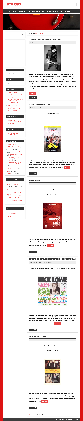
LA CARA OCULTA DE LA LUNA (15, 99)
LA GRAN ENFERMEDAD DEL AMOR (40, 104)
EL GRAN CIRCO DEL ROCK (14, 121)
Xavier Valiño (39, 42)
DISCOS (14, 11)
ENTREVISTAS (22, 11)
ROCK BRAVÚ (11, 123)
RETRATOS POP (12, 120)
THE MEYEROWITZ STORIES (37, 336)
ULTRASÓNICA (13, 4)
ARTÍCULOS (7, 11)
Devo (9, 160)
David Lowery (11, 173)
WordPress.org (11, 216)
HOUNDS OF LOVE (34, 180)
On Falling (10, 149)
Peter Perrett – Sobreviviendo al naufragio (44, 39)
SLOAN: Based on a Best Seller (15, 154)
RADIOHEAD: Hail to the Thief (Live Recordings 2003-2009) (15, 200)
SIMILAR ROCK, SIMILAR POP (15, 133)
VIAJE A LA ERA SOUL (13, 134)
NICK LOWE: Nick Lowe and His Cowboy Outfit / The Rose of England (52, 259)
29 (39, 414)
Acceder (10, 212)
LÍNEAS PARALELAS (12, 100)
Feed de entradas (12, 213)
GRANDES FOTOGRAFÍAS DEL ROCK (54, 11)
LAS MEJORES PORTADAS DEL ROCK (36, 11)
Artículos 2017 (33, 97)
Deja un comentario (47, 42)
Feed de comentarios (13, 215)
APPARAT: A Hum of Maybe (14, 151)
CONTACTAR (68, 11)
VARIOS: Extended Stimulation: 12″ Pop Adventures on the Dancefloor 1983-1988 (15, 146)
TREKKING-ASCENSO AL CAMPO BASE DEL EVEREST (14, 192)
